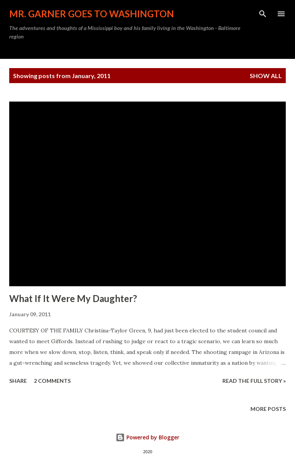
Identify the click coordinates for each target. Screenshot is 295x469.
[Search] (262, 13)
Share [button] (18, 380)
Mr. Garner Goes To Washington (91, 13)
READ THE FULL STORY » (254, 380)
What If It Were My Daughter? (73, 298)
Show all (266, 75)
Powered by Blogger (147, 437)
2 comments (52, 380)
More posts (268, 409)
